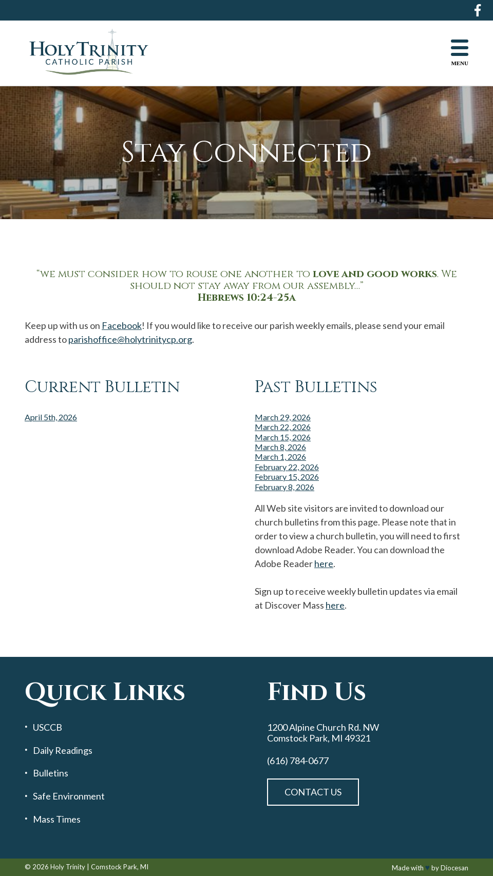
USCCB (47, 727)
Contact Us (313, 791)
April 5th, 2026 (51, 417)
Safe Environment (69, 796)
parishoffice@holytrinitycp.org (130, 339)
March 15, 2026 (283, 437)
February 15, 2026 (287, 476)
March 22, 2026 (283, 427)
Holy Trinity (67, 867)
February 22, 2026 (287, 467)
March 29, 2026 (283, 417)
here (323, 563)
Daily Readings (62, 750)
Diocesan (454, 868)
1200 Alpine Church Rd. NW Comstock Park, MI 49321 (323, 732)
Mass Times (57, 819)
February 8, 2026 (284, 487)
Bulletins (50, 773)
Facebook (122, 325)
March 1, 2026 (280, 456)
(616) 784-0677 (298, 760)
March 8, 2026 (280, 447)
